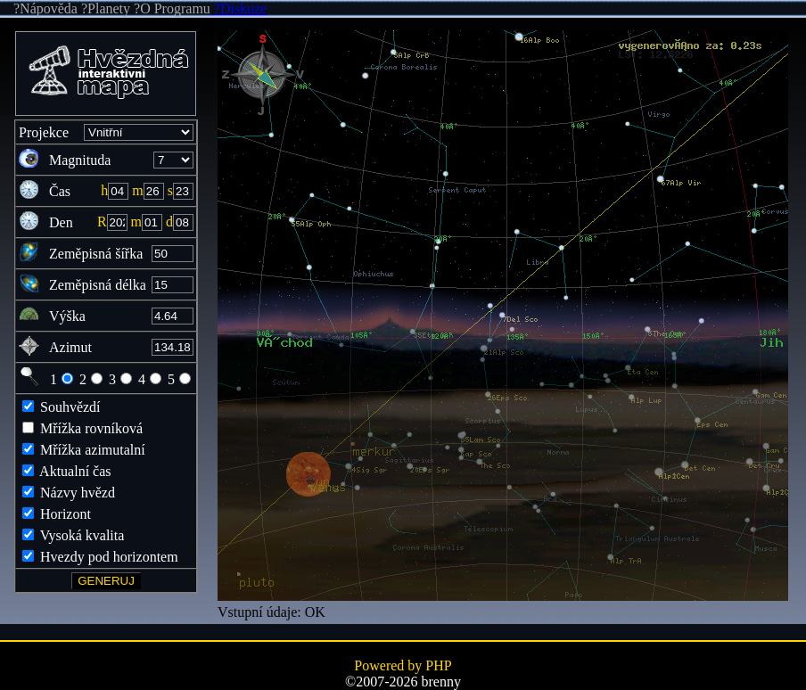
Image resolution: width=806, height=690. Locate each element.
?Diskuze (238, 8)
